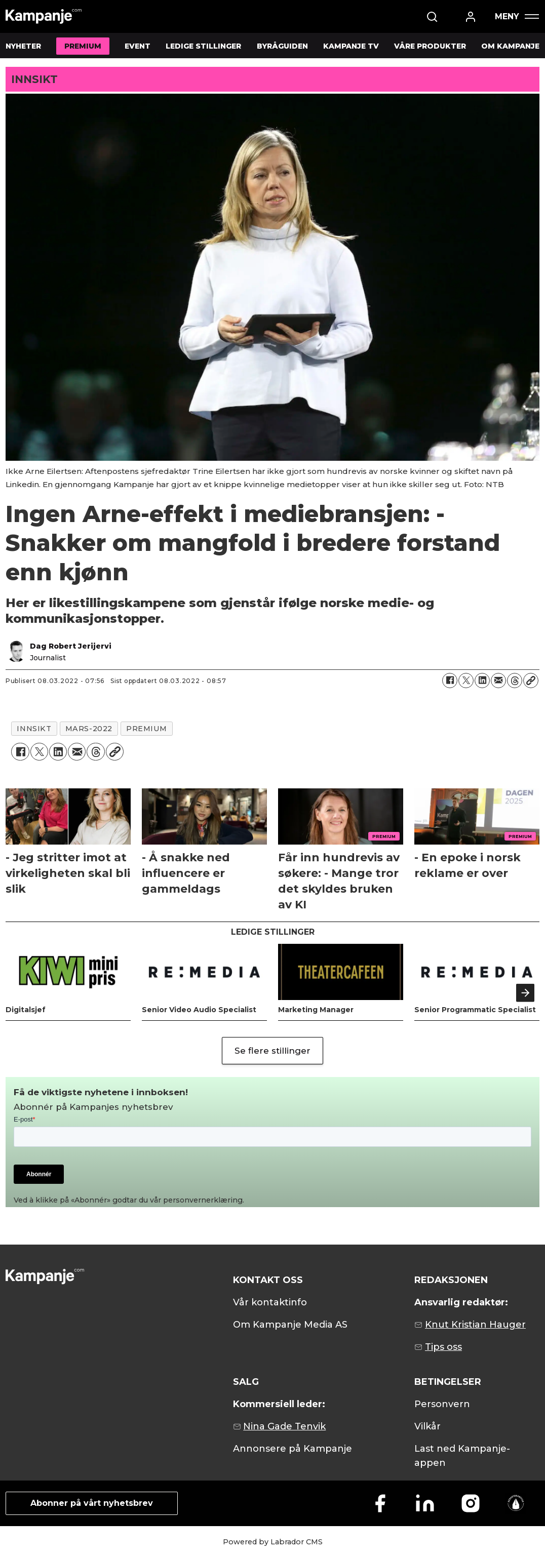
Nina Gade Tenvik (284, 1426)
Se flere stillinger (272, 1051)
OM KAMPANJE (510, 46)
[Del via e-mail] (498, 680)
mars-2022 (88, 728)
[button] (525, 993)
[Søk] (432, 17)
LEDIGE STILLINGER (203, 46)
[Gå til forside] (44, 16)
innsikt (34, 728)
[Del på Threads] (514, 680)
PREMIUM (82, 46)
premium (146, 728)
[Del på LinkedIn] (482, 680)
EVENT (137, 46)
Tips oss (443, 1346)
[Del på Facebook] (449, 680)
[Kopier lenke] (530, 680)
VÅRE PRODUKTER (430, 46)
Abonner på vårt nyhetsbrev (91, 1503)
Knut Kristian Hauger (475, 1324)
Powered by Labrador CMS (273, 1541)
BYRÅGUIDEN (282, 46)
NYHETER (23, 46)
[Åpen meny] (516, 16)
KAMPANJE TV (351, 46)
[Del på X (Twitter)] (466, 680)
